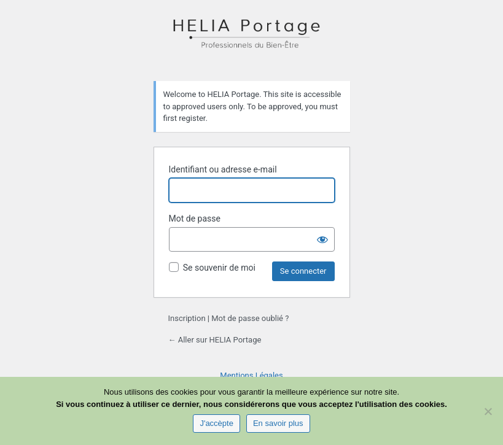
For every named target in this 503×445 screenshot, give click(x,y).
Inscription (187, 318)
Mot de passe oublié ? (250, 318)
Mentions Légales (251, 375)
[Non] (488, 411)
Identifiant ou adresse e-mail (223, 169)
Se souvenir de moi (219, 268)
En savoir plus (278, 423)
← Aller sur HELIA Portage (215, 339)
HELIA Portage (251, 39)
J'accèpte (216, 423)
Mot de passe (194, 218)
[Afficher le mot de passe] (322, 239)
